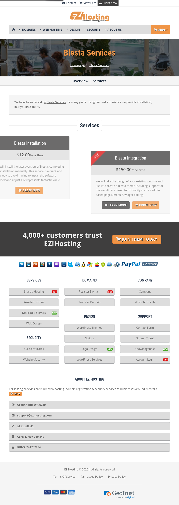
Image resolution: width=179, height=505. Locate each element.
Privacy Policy (117, 477)
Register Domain (89, 291)
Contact (69, 3)
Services (99, 81)
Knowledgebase (145, 349)
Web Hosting (52, 30)
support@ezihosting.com (32, 415)
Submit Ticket (145, 338)
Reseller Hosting (34, 302)
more (15, 393)
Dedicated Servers (34, 313)
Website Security (34, 359)
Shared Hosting (34, 291)
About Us (115, 30)
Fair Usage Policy (92, 477)
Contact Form (145, 328)
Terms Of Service (64, 477)
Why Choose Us (145, 302)
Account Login (145, 359)
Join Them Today (136, 239)
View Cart (87, 3)
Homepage (77, 65)
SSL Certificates (34, 349)
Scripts (89, 338)
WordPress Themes (89, 328)
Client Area (108, 3)
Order (160, 30)
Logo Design (89, 349)
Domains (29, 30)
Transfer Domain (89, 302)
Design (75, 30)
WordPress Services (89, 359)
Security (93, 30)
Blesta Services (99, 65)
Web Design (34, 323)
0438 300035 (23, 426)
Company (145, 291)
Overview (80, 81)
